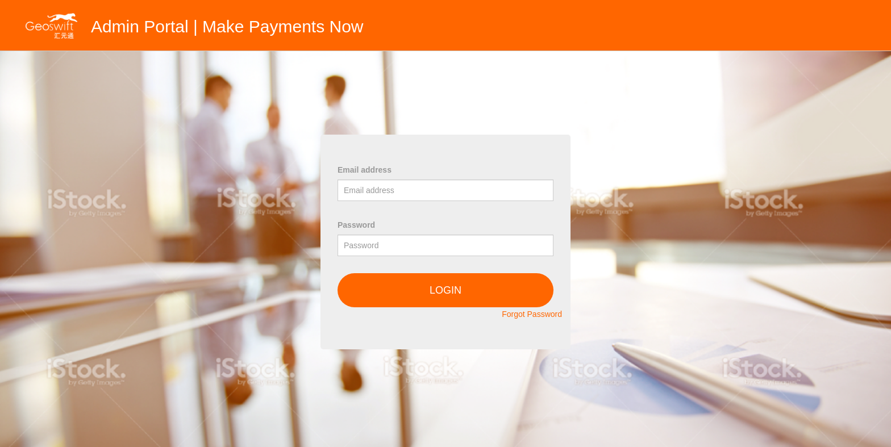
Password (356, 224)
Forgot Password (532, 314)
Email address (365, 169)
